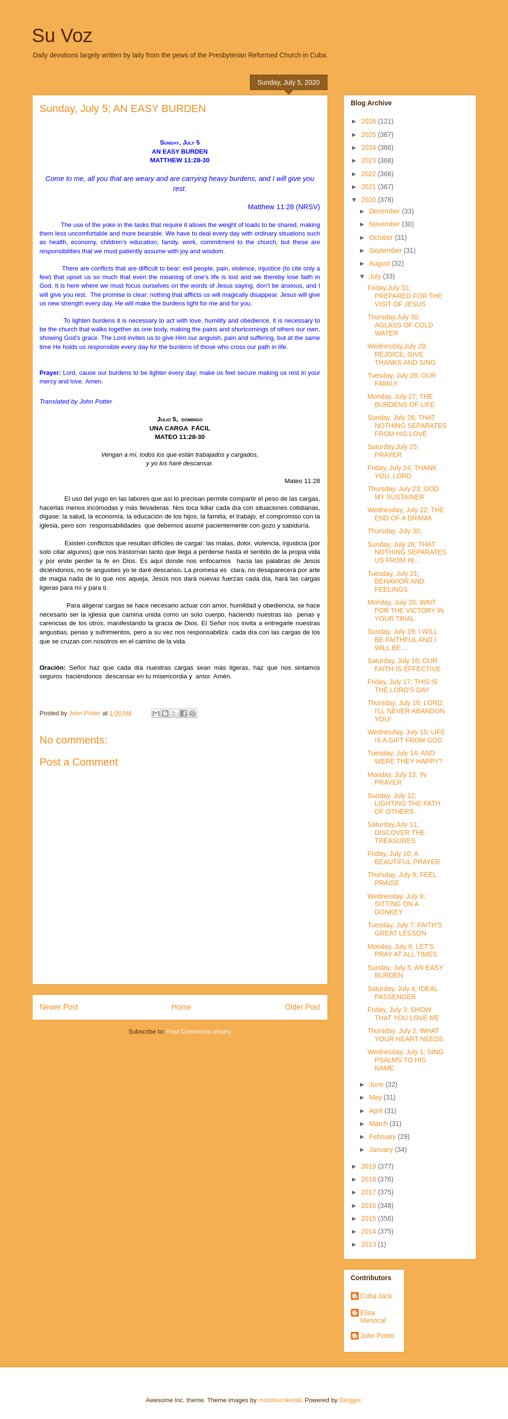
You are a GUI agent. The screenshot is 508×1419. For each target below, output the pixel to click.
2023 (369, 160)
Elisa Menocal (373, 1317)
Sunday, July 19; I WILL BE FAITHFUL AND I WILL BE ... (402, 640)
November (385, 224)
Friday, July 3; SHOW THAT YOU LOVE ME (403, 1014)
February (383, 1136)
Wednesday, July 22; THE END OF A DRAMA (405, 514)
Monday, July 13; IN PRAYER (396, 779)
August (380, 263)
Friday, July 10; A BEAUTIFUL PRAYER (403, 858)
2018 (369, 1179)
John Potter (378, 1336)
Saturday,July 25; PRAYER (392, 451)
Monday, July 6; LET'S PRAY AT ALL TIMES (402, 950)
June (377, 1084)
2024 (369, 147)
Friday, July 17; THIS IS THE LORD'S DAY (402, 686)
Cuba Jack (376, 1296)
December (385, 211)
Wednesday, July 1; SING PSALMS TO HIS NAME (405, 1060)
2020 (369, 199)
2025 (369, 134)
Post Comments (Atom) (199, 1031)
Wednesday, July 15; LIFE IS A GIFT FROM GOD (406, 736)
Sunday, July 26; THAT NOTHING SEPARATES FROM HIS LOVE (406, 426)
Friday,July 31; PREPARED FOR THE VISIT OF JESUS (404, 296)
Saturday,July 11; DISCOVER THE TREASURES (396, 833)
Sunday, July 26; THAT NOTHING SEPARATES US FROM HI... (406, 552)
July (376, 276)
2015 (369, 1218)
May (376, 1097)
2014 (369, 1231)
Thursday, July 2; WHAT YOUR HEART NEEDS (405, 1035)
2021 (369, 187)
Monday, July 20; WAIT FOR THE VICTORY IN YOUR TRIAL (405, 610)
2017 (369, 1192)
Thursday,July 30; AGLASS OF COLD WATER (400, 325)
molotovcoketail (280, 1400)
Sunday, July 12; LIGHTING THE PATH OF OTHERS (403, 804)
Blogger (350, 1400)
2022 (369, 174)
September (386, 250)
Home (181, 1007)
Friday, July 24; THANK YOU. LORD (402, 472)
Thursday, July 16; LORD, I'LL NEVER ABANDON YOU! (405, 711)
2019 (369, 1166)
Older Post (302, 1007)
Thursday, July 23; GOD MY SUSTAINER (403, 493)
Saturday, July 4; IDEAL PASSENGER (402, 993)
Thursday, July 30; (394, 531)
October (382, 237)
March (379, 1123)
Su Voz (62, 35)
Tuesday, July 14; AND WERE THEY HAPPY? (404, 757)
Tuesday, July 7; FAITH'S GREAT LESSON (404, 929)
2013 (369, 1244)
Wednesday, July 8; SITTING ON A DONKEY (396, 904)
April (376, 1111)
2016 (369, 1205)
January (382, 1149)
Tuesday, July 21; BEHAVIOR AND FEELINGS (395, 582)
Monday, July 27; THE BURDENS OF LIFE (400, 400)
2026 (369, 121)
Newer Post (59, 1007)
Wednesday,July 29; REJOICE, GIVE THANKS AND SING (401, 354)
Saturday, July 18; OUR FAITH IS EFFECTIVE (403, 665)
